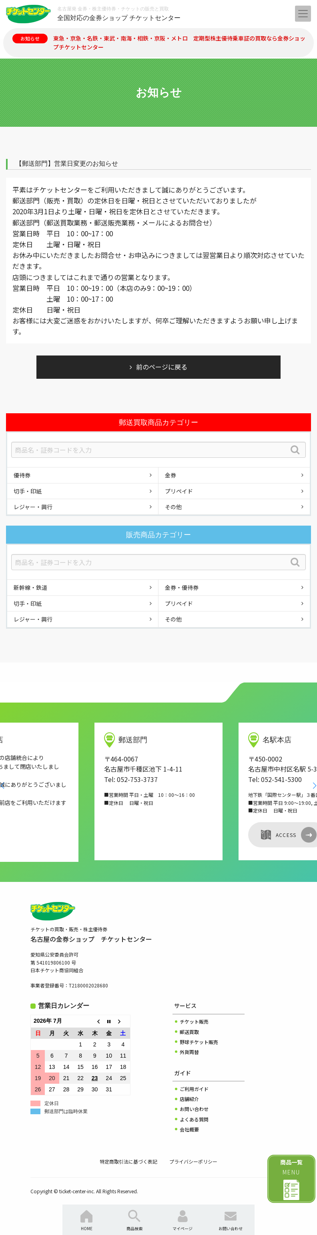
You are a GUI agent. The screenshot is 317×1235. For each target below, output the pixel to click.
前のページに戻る (161, 367)
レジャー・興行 (33, 507)
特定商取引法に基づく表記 (128, 1161)
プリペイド (179, 491)
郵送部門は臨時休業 (66, 1111)
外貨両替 (189, 1051)
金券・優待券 (182, 587)
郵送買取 (189, 1031)
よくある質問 (194, 1119)
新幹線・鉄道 (30, 587)
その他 (173, 507)
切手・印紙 (28, 491)
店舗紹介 (189, 1098)
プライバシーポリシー (193, 1161)
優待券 (22, 475)
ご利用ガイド (194, 1088)
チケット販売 (194, 1021)
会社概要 (189, 1129)
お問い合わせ (194, 1108)
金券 (170, 475)
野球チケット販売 (199, 1041)
